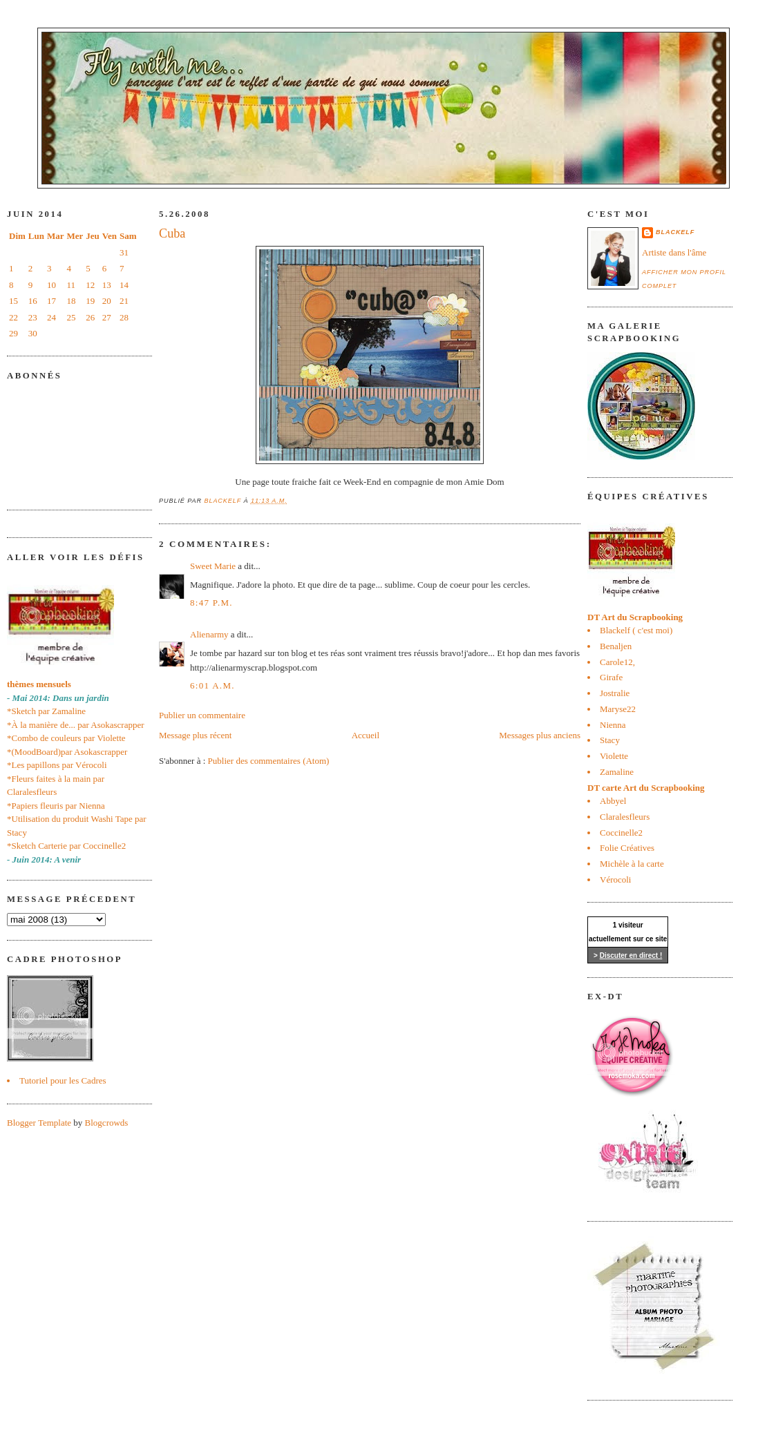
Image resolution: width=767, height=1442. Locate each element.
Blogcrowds (107, 1122)
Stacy (610, 740)
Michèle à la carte (632, 863)
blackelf (675, 232)
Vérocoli (615, 879)
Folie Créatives (627, 848)
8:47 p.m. (211, 602)
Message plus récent (195, 735)
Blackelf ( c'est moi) (636, 630)
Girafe (611, 677)
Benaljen (616, 646)
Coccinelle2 (621, 832)
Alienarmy (209, 634)
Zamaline (617, 772)
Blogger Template (39, 1122)
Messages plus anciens (539, 735)
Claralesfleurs (625, 816)
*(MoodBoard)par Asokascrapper (67, 752)
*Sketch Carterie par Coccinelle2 (66, 845)
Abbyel (613, 801)
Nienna (613, 725)
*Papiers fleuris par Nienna (56, 805)
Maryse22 (618, 709)
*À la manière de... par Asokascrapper (75, 725)
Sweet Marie (213, 566)
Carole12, (617, 662)
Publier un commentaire (202, 715)
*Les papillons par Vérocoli (57, 765)
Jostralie (614, 693)
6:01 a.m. (212, 685)
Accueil (365, 735)
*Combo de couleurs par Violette (66, 738)
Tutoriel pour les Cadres (62, 1080)
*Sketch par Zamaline (46, 711)
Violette (614, 756)
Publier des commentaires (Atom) (269, 761)
